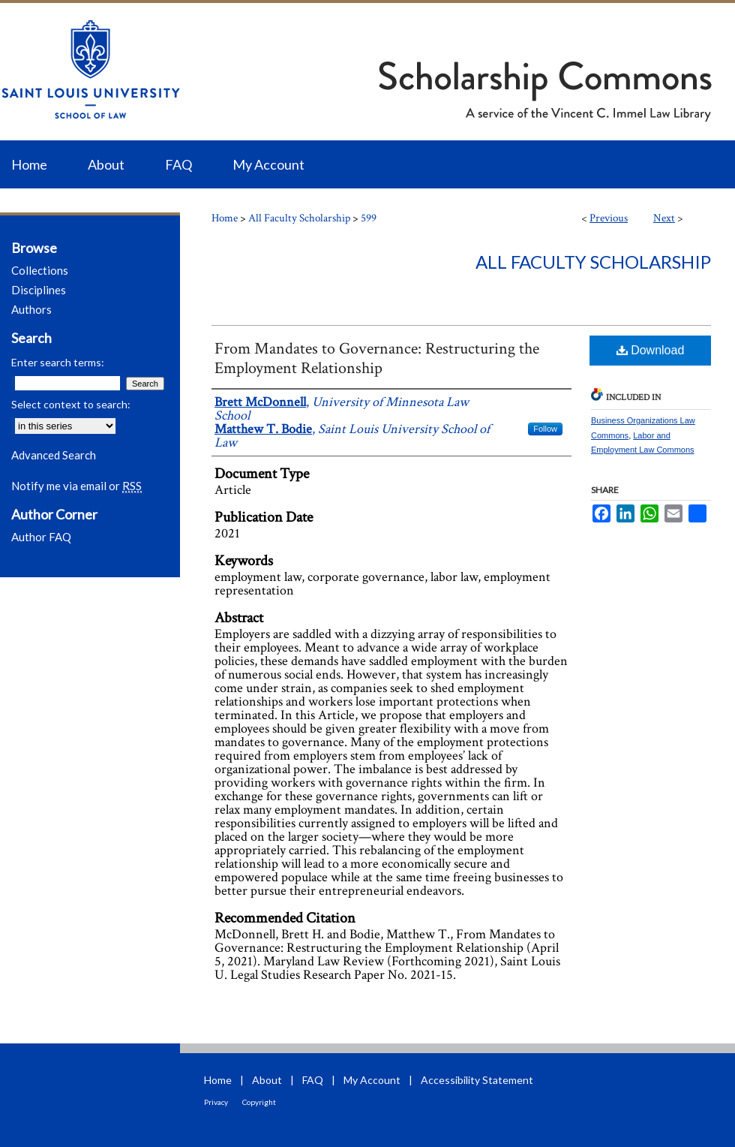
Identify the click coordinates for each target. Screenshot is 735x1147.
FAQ (312, 1079)
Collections (39, 270)
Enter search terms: (57, 362)
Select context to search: (70, 404)
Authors (31, 309)
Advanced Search (53, 455)
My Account (372, 1079)
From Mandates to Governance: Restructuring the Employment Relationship (376, 358)
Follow (545, 428)
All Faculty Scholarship (299, 218)
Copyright (259, 1101)
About (267, 1079)
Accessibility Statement (477, 1079)
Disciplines (38, 290)
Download (650, 350)
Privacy (216, 1101)
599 (368, 218)
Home (225, 218)
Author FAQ (41, 536)
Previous (609, 218)
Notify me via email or (76, 485)
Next (664, 218)
